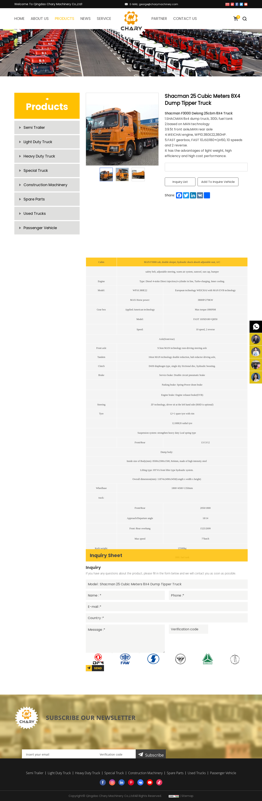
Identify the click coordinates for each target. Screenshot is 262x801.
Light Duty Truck (38, 141)
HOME (19, 18)
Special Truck (36, 170)
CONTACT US (185, 18)
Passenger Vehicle (40, 227)
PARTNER (159, 18)
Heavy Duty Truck (39, 156)
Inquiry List (180, 182)
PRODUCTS (64, 18)
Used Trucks (35, 213)
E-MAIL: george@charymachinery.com (154, 4)
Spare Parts (34, 199)
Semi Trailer (34, 127)
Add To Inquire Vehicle (218, 182)
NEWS (85, 18)
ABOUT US (40, 18)
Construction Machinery (45, 184)
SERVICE (104, 18)
